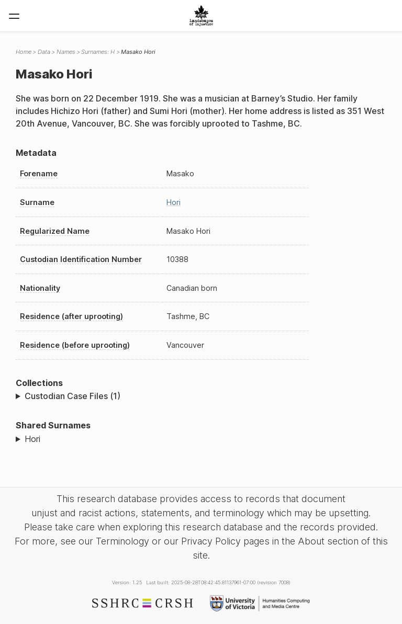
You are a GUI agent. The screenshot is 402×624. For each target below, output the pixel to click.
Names (66, 51)
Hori (173, 202)
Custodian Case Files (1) (72, 396)
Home (23, 51)
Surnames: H (98, 51)
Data (44, 51)
